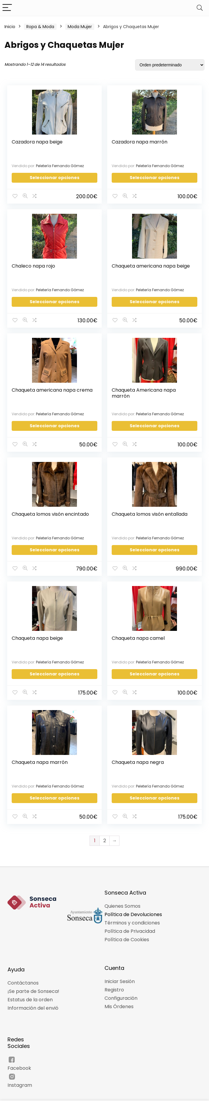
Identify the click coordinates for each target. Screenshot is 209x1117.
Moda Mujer (80, 27)
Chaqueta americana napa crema (44, 391)
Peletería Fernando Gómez (60, 165)
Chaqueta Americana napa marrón (144, 391)
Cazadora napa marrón (140, 141)
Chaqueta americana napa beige (151, 265)
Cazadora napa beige (37, 141)
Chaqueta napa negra (138, 757)
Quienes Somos (122, 900)
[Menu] (7, 8)
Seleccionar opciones (54, 178)
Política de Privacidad (129, 925)
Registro (114, 984)
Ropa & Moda (40, 27)
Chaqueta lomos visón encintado (50, 511)
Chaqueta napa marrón (40, 757)
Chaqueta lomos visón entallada (150, 511)
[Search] (200, 8)
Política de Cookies (126, 934)
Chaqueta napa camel (138, 634)
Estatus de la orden (30, 994)
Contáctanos (23, 977)
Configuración (120, 992)
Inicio (9, 27)
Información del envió (32, 1002)
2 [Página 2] (104, 835)
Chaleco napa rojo (33, 265)
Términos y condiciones (132, 917)
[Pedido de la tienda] (170, 65)
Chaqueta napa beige (37, 634)
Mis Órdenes (119, 1001)
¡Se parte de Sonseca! (33, 985)
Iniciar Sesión (119, 976)
